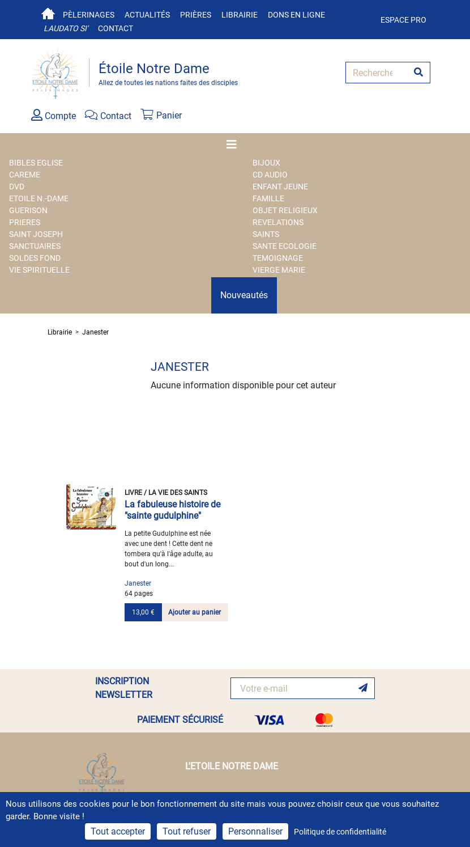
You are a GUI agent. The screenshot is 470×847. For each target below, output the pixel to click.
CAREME (24, 174)
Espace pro (403, 19)
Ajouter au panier (194, 612)
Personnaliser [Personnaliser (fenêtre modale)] (255, 831)
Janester (95, 332)
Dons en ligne (296, 14)
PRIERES (24, 222)
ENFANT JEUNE (280, 186)
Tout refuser (187, 831)
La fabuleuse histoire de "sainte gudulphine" (172, 510)
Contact (115, 28)
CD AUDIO (270, 174)
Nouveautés (244, 295)
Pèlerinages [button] (88, 14)
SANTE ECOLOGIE (285, 246)
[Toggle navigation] (235, 144)
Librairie (239, 14)
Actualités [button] (147, 14)
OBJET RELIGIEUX (285, 210)
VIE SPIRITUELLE (39, 269)
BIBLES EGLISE (36, 162)
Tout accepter (118, 831)
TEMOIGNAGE (278, 257)
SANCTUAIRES (35, 246)
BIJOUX (266, 162)
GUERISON (28, 210)
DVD (16, 186)
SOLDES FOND (35, 257)
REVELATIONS (278, 222)
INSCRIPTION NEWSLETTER (123, 688)
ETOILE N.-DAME (39, 198)
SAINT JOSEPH (36, 234)
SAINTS (266, 234)
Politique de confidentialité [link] (340, 831)
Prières (195, 14)
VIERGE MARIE (279, 269)
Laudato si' (66, 28)
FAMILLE (268, 198)
